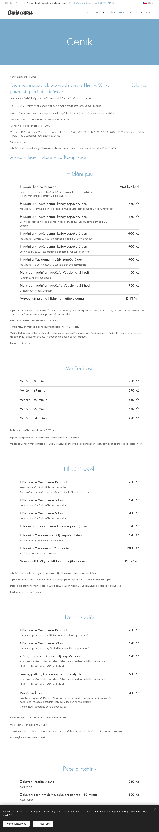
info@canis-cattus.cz (82, 3)
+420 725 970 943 (106, 3)
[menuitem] (125, 12)
